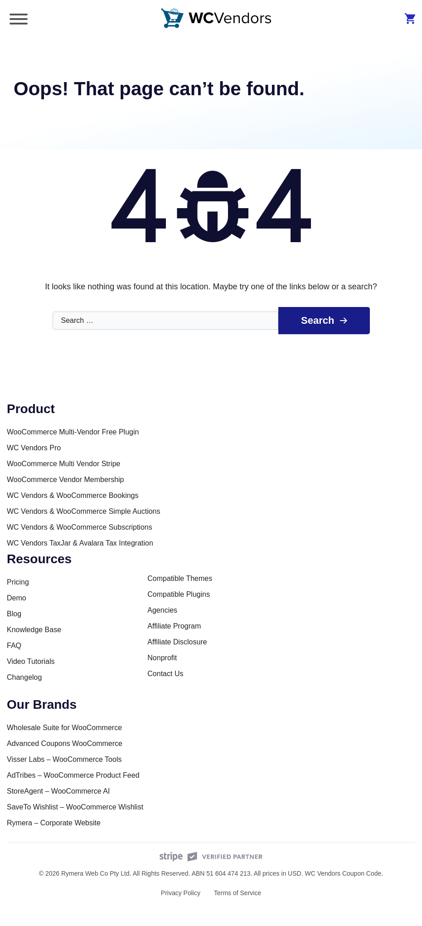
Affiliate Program (174, 626)
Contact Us (165, 673)
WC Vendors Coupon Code (343, 873)
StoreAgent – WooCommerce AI (58, 791)
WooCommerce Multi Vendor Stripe (63, 464)
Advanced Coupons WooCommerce (64, 743)
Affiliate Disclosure (177, 642)
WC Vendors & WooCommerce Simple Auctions (83, 511)
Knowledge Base (34, 630)
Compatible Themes (179, 578)
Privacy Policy (180, 893)
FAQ (14, 645)
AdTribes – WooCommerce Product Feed (73, 775)
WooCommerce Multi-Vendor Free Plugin (73, 432)
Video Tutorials (31, 661)
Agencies (162, 610)
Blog (14, 614)
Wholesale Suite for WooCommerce (64, 727)
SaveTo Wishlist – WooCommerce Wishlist (75, 807)
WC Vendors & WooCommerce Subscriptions (79, 527)
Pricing (18, 582)
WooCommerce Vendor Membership (65, 479)
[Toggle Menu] (19, 19)
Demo (16, 598)
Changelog (24, 677)
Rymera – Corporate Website (54, 823)
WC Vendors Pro (34, 448)
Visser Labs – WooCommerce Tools (64, 759)
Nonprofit (162, 658)
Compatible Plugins (178, 594)
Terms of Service (237, 893)
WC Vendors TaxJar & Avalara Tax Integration (80, 543)
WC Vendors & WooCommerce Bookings (72, 495)
